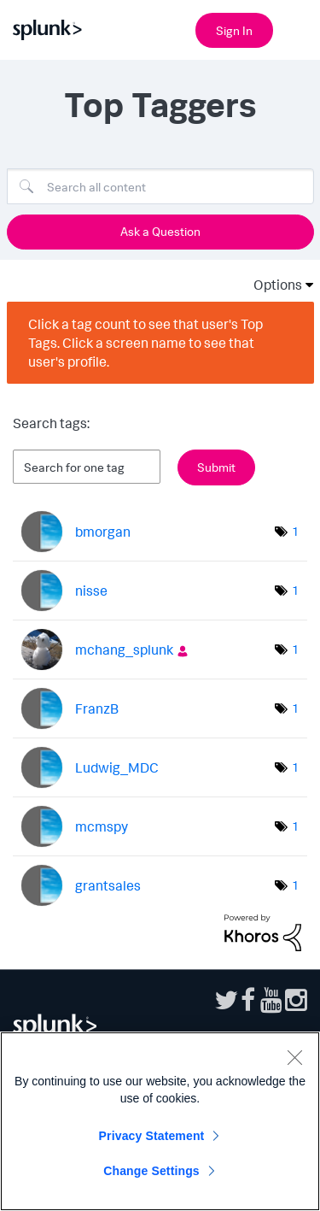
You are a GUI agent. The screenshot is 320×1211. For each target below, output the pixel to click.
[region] (160, 1121)
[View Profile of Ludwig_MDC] (117, 767)
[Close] (294, 1057)
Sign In (234, 30)
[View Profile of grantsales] (108, 885)
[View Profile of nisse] (91, 590)
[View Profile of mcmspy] (101, 826)
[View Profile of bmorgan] (103, 531)
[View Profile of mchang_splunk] (124, 649)
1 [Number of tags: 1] (295, 531)
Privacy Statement (152, 1136)
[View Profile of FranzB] (97, 708)
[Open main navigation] (297, 28)
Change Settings (151, 1171)
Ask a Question (160, 231)
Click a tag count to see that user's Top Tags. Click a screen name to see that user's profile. (145, 342)
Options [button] (272, 284)
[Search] (160, 186)
